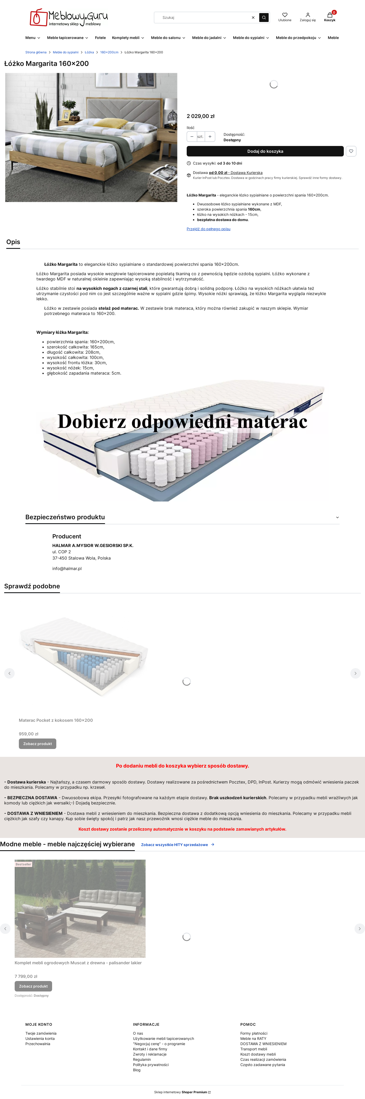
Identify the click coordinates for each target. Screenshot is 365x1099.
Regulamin (142, 1059)
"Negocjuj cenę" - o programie (159, 1043)
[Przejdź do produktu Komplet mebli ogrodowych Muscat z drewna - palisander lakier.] (80, 909)
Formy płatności (253, 1033)
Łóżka (89, 52)
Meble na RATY (253, 1038)
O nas (138, 1033)
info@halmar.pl (67, 568)
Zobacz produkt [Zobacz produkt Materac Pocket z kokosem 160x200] (37, 743)
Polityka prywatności (151, 1064)
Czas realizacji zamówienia (263, 1059)
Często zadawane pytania (262, 1064)
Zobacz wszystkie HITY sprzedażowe (178, 844)
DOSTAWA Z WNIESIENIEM (263, 1043)
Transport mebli (253, 1049)
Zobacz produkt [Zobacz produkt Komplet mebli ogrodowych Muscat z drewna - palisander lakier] (33, 986)
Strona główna (36, 52)
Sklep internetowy (180, 1092)
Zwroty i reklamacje (150, 1054)
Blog (137, 1070)
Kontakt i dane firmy (150, 1049)
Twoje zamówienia (41, 1033)
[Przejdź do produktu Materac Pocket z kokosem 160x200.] (84, 656)
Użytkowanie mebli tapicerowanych (163, 1038)
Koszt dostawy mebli (258, 1054)
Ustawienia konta (40, 1038)
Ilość (191, 127)
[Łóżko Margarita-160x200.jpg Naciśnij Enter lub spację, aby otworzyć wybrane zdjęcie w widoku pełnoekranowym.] (91, 137)
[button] (264, 17)
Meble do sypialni (66, 52)
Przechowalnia (37, 1043)
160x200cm (109, 52)
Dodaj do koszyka (265, 151)
